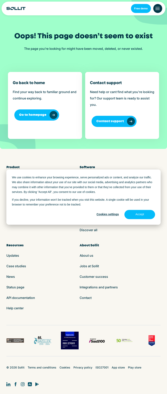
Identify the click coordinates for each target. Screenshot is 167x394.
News (10, 277)
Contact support (115, 121)
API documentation (20, 298)
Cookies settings (108, 214)
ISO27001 (102, 367)
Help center (15, 308)
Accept (140, 214)
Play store (134, 367)
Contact (86, 298)
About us (86, 255)
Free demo (141, 8)
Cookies (65, 367)
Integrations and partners (99, 287)
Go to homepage (38, 115)
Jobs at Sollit (89, 266)
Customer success (94, 277)
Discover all (88, 230)
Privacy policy (82, 367)
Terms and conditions (42, 367)
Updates (12, 255)
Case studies (16, 266)
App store (118, 367)
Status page (15, 287)
